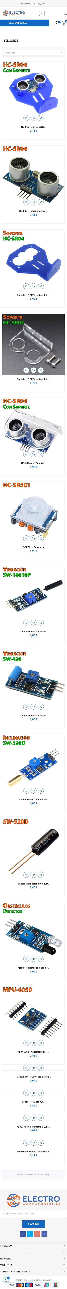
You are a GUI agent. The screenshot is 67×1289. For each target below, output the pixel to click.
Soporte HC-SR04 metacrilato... (33, 295)
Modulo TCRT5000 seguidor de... (33, 1077)
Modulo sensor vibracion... (33, 631)
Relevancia (34, 52)
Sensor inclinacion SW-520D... (33, 883)
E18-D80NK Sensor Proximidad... (33, 1151)
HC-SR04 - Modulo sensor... (33, 211)
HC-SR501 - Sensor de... (33, 547)
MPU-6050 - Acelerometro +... (33, 1052)
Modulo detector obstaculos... (33, 967)
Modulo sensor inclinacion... (33, 799)
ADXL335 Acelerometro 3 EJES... (34, 1126)
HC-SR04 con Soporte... (33, 127)
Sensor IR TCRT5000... (33, 1101)
